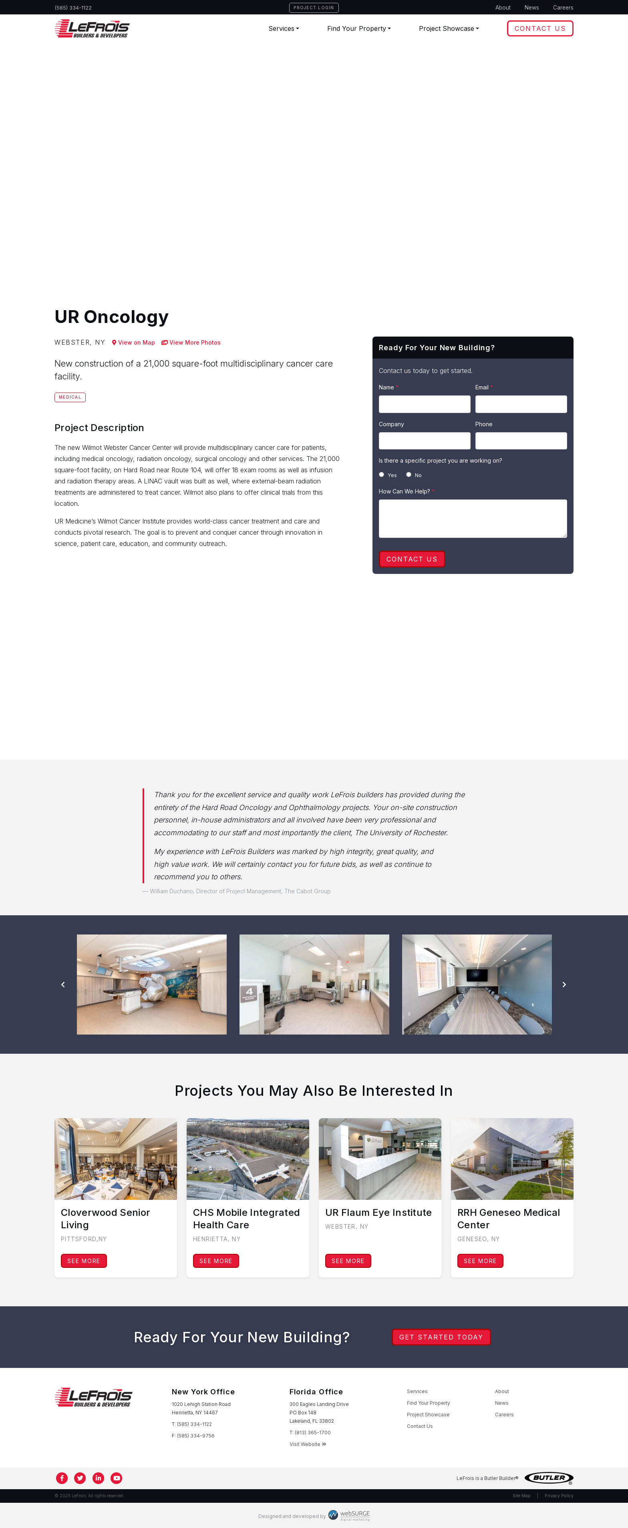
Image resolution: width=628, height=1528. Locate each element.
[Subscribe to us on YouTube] (117, 1478)
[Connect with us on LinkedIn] (98, 1478)
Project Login (314, 7)
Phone (484, 424)
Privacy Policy (559, 1495)
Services (281, 28)
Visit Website (308, 1444)
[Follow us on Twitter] (80, 1478)
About (503, 7)
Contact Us (540, 28)
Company (391, 424)
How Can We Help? (407, 491)
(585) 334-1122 (73, 7)
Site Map (522, 1495)
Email (484, 387)
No (414, 475)
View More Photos (191, 342)
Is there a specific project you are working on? (440, 460)
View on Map (133, 342)
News (532, 7)
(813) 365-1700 (313, 1433)
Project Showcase (446, 28)
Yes (388, 475)
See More (84, 1260)
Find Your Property (356, 28)
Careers (563, 7)
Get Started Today (441, 1337)
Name (389, 387)
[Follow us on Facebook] (62, 1478)
